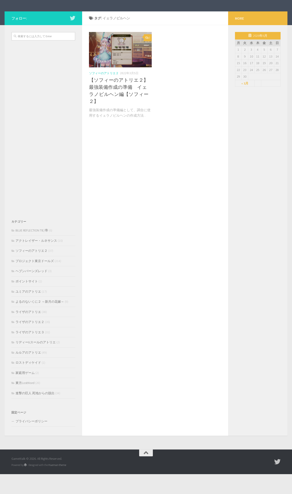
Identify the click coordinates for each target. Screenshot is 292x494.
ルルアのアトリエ (28, 372)
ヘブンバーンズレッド (31, 291)
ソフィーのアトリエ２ (104, 93)
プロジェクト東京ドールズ (35, 281)
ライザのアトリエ (28, 331)
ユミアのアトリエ (28, 311)
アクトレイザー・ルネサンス (36, 260)
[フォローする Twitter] (72, 37)
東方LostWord (25, 403)
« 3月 (244, 103)
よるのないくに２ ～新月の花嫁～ (40, 321)
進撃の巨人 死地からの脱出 (35, 413)
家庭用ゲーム (25, 392)
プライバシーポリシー (31, 441)
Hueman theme (57, 484)
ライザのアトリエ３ (30, 352)
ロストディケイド (28, 382)
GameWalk (31, 15)
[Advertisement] (43, 150)
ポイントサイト (27, 301)
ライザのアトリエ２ (30, 342)
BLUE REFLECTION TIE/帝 (32, 250)
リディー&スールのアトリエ (36, 362)
